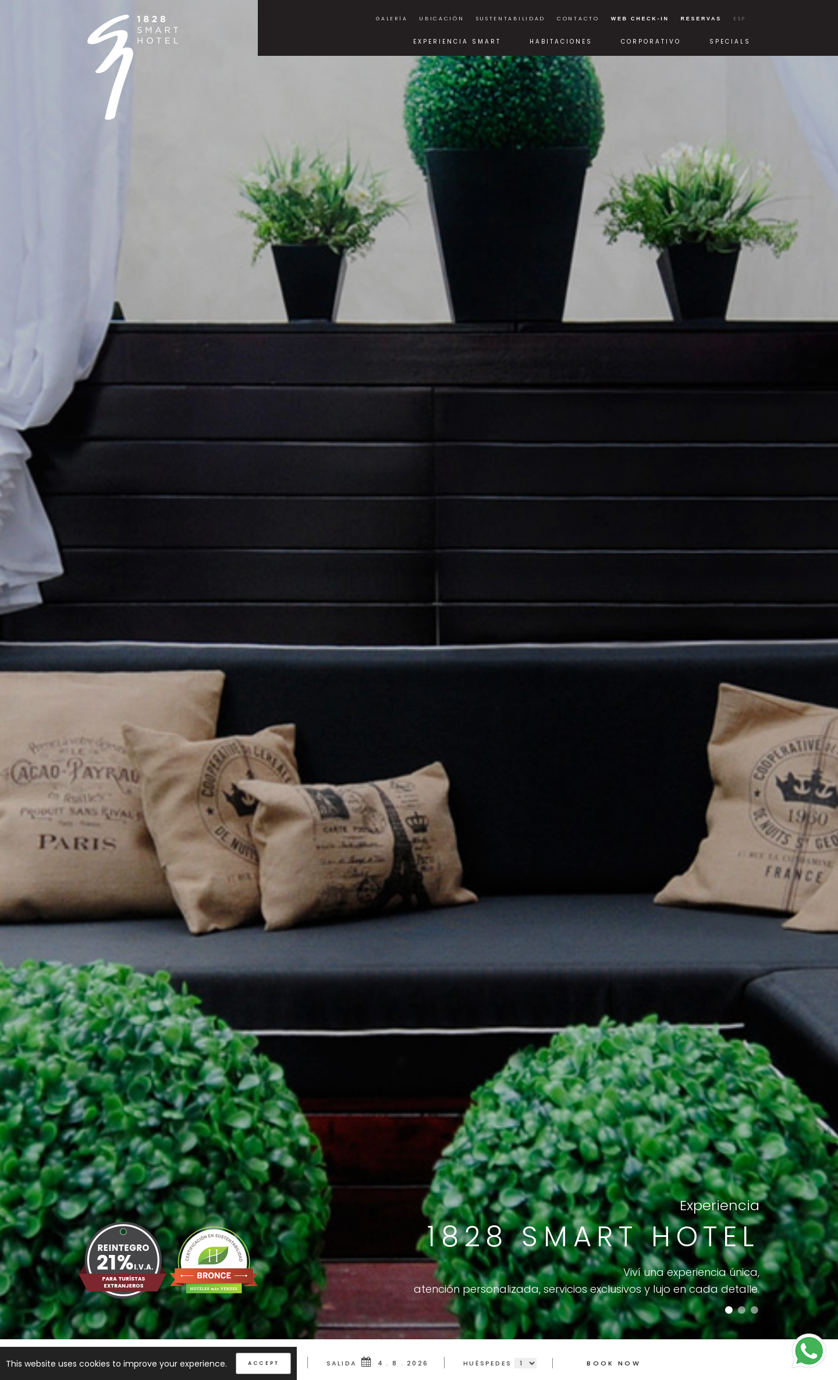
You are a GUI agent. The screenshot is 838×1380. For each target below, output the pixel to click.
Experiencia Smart (457, 41)
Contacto (578, 18)
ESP (739, 18)
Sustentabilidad (511, 18)
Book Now (613, 1363)
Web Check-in (640, 19)
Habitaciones (561, 41)
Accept (263, 1363)
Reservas (701, 19)
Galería (391, 18)
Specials (730, 41)
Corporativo (651, 41)
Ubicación (441, 18)
